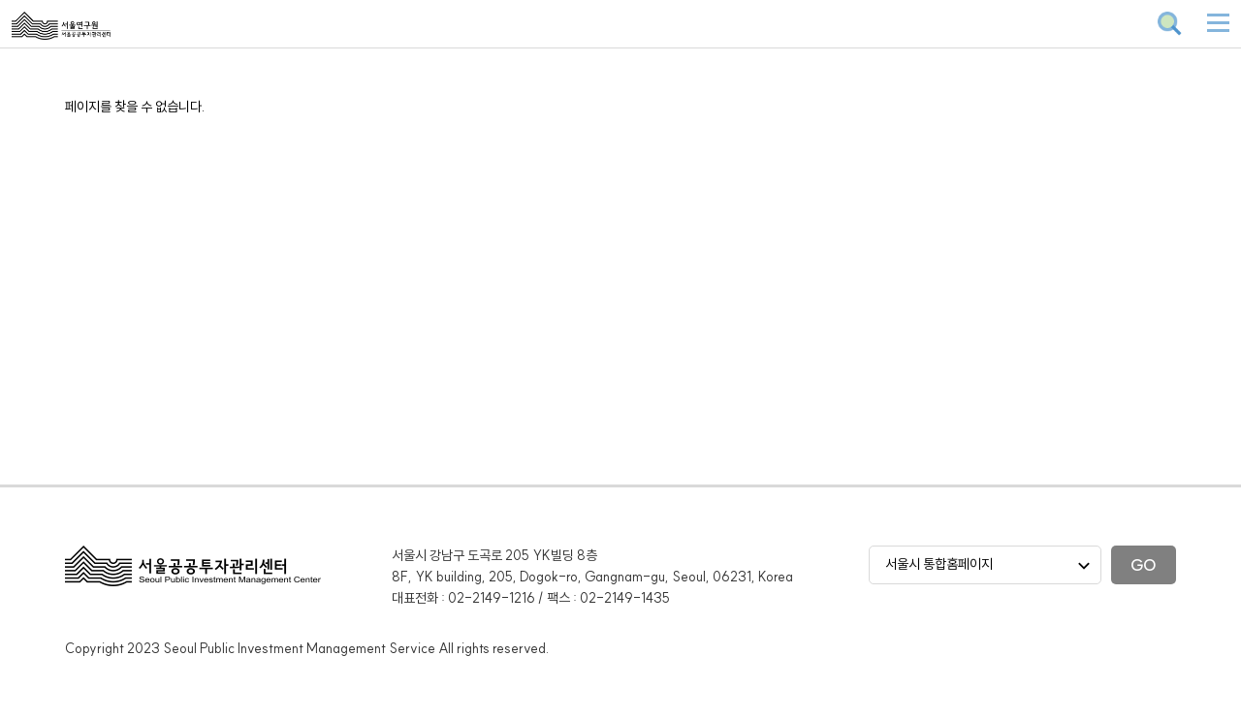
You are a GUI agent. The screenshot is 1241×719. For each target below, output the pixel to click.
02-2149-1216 (491, 598)
